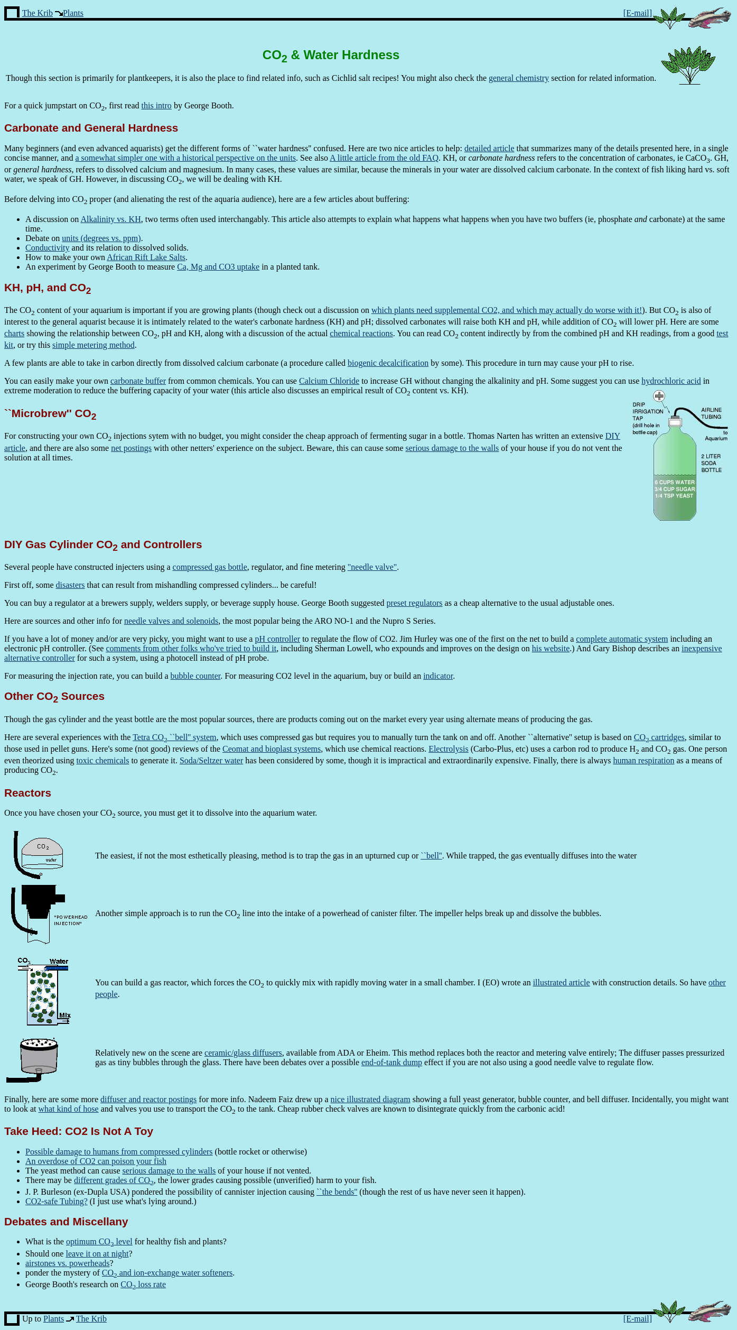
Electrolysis (448, 748)
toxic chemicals (102, 760)
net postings (131, 448)
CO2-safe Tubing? (56, 1201)
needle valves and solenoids (171, 620)
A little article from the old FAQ (384, 157)
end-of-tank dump (391, 1062)
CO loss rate (143, 1284)
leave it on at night (97, 1253)
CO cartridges (659, 737)
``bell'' (431, 855)
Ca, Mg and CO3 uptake (218, 266)
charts (14, 333)
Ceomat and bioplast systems (271, 748)
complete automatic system (622, 638)
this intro (157, 105)
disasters (70, 584)
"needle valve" (372, 566)
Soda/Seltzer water (211, 760)
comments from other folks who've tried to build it (191, 648)
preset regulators (414, 602)
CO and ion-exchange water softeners (167, 1272)
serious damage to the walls (452, 448)
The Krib (37, 12)
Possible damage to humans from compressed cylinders (119, 1151)
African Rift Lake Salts (146, 257)
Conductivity (47, 247)
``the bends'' (336, 1191)
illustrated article (561, 982)
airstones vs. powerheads (67, 1263)
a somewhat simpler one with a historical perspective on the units (185, 157)
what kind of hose (68, 1108)
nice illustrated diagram (371, 1099)
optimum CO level (99, 1241)
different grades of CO (114, 1180)
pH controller (277, 638)
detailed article (489, 148)
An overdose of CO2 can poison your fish (95, 1161)
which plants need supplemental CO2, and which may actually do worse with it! (506, 310)
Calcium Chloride (329, 380)
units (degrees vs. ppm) (101, 238)
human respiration (643, 760)
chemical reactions (361, 333)
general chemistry (519, 77)
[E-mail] (637, 12)
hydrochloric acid (671, 380)
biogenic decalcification (388, 362)
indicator (438, 675)
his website (551, 648)
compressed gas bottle (210, 566)
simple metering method (93, 344)
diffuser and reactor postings (148, 1099)
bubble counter (196, 675)
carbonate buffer (138, 380)
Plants (73, 12)
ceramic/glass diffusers (243, 1052)
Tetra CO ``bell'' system (174, 737)
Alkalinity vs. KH (110, 219)
